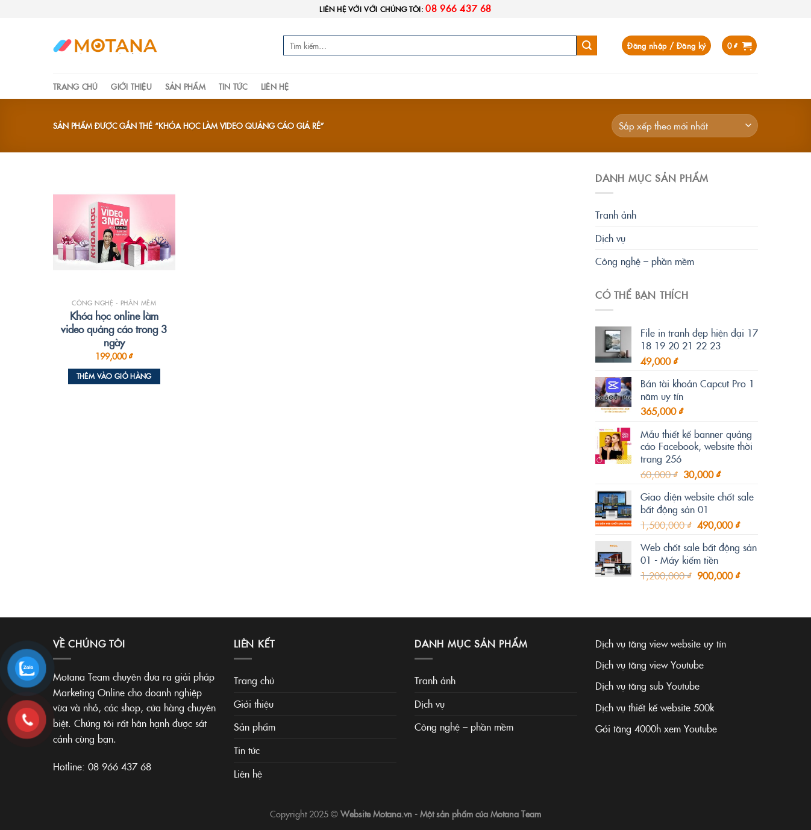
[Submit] (587, 46)
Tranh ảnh (615, 214)
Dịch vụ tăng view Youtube (649, 664)
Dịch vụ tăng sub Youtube (647, 685)
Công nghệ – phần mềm (644, 260)
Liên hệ (275, 86)
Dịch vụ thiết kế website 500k (654, 707)
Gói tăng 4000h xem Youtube (656, 728)
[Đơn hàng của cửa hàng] (685, 125)
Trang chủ (75, 86)
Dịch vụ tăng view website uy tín (660, 643)
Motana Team (515, 814)
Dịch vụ (610, 238)
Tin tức (233, 86)
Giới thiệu (131, 86)
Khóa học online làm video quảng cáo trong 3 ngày (114, 329)
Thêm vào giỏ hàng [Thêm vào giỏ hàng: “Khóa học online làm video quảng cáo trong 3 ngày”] (114, 376)
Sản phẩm (185, 86)
